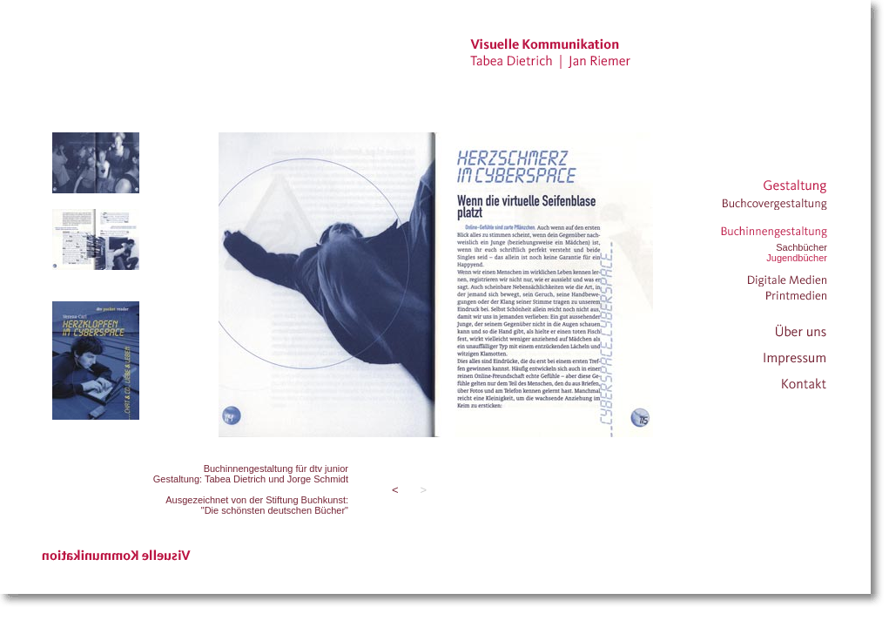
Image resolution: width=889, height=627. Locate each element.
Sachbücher (801, 247)
